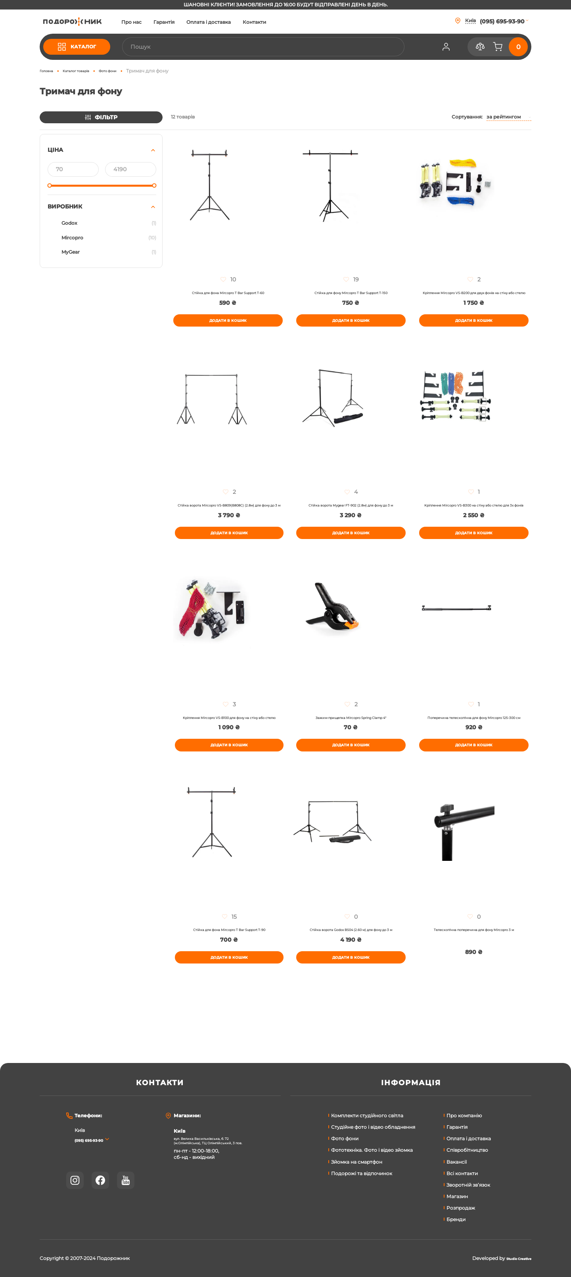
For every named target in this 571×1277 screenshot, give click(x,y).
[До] (130, 169)
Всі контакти (462, 1173)
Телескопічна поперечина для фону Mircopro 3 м (474, 973)
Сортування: (467, 117)
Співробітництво (467, 1150)
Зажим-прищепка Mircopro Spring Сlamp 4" (351, 744)
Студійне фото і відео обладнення (373, 1127)
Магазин (457, 1196)
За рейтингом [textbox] (504, 117)
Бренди (456, 1219)
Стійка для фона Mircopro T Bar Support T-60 (227, 294)
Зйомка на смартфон (356, 1162)
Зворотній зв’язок (468, 1185)
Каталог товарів (89, 71)
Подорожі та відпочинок (361, 1173)
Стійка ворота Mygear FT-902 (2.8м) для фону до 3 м (350, 522)
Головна (50, 71)
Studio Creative (512, 1258)
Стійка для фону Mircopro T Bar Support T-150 (350, 294)
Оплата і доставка (237, 22)
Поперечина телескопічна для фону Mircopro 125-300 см (474, 747)
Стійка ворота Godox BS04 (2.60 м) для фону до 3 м (351, 973)
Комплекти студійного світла (367, 1115)
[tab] (101, 201)
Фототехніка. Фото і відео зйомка (372, 1150)
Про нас (160, 22)
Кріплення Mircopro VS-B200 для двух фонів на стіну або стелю (474, 296)
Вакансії (456, 1162)
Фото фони (132, 71)
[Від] (73, 169)
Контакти (283, 22)
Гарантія (192, 22)
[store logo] (86, 21)
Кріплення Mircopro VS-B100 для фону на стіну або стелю (229, 747)
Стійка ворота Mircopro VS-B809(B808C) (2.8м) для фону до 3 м (229, 522)
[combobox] (277, 46)
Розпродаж (460, 1208)
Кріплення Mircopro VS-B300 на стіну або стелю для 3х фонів (474, 522)
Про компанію (464, 1115)
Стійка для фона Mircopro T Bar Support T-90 (229, 970)
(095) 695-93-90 (97, 1139)
